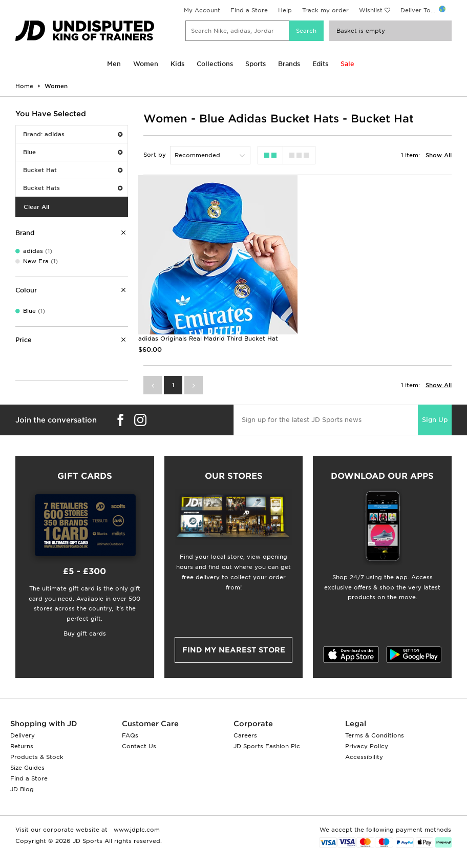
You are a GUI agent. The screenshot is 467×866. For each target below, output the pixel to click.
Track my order (325, 10)
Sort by (154, 154)
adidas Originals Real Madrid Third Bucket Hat (208, 338)
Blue (72, 152)
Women (145, 64)
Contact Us (139, 746)
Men (114, 64)
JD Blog (22, 789)
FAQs (130, 735)
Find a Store (249, 10)
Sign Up (435, 420)
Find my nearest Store (233, 650)
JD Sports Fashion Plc (267, 746)
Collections (215, 64)
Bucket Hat (72, 170)
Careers (245, 735)
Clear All (36, 206)
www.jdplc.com (136, 829)
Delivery (22, 735)
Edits (320, 64)
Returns (21, 746)
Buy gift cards (84, 633)
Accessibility (364, 757)
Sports (255, 64)
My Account (202, 10)
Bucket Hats (72, 188)
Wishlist (371, 10)
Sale (347, 64)
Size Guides (27, 767)
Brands (289, 64)
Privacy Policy (366, 746)
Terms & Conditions (374, 735)
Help (285, 10)
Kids (177, 64)
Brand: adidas (72, 134)
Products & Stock (36, 757)
